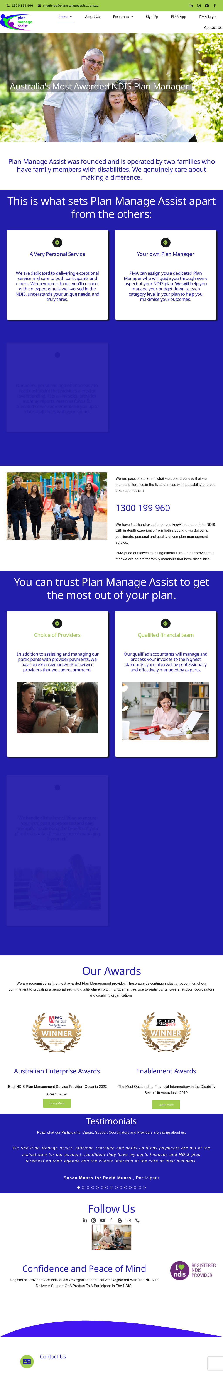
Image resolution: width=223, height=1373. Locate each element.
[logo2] (17, 16)
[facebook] (214, 5)
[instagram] (199, 5)
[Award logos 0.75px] (57, 1009)
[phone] (137, 1220)
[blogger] (120, 1220)
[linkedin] (191, 5)
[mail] (129, 1220)
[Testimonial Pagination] (78, 1187)
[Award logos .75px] (166, 1009)
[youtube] (207, 5)
